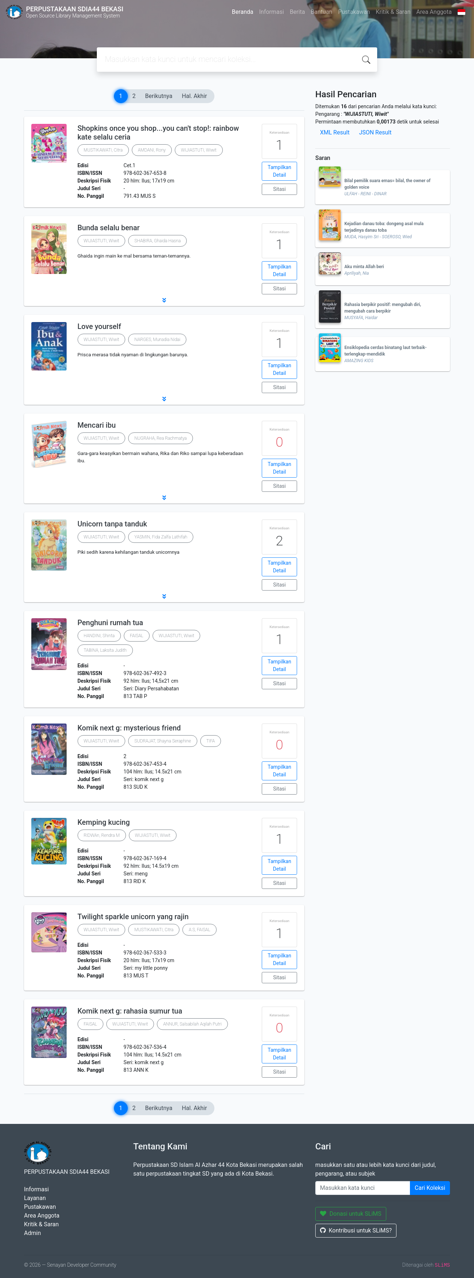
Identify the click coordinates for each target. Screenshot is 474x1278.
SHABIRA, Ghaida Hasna (157, 240)
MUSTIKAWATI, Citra (103, 150)
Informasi (271, 11)
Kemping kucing (104, 822)
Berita (297, 11)
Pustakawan (354, 11)
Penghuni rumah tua (110, 622)
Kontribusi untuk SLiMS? (356, 1230)
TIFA (210, 741)
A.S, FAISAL (199, 929)
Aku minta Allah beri (364, 266)
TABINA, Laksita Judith (105, 650)
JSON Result (375, 132)
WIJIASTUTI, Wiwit (199, 150)
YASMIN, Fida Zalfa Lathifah (160, 537)
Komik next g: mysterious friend (129, 728)
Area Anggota (434, 11)
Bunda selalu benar (109, 227)
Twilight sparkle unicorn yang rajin (133, 916)
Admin (32, 1233)
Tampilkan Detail (279, 171)
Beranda (242, 11)
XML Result (334, 132)
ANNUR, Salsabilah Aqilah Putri (192, 1024)
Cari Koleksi (430, 1187)
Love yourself (99, 326)
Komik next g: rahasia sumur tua (130, 1011)
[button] (164, 300)
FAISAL (136, 635)
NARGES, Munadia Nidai (157, 339)
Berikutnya (159, 96)
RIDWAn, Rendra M (102, 835)
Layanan (35, 1198)
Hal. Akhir (194, 96)
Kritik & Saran (393, 11)
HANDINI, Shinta (99, 635)
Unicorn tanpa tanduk (112, 524)
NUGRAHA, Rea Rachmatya (160, 438)
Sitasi (279, 189)
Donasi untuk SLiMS (351, 1213)
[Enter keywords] (362, 1188)
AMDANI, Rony (152, 150)
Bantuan (321, 11)
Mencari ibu (97, 425)
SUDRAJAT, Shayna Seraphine (162, 741)
